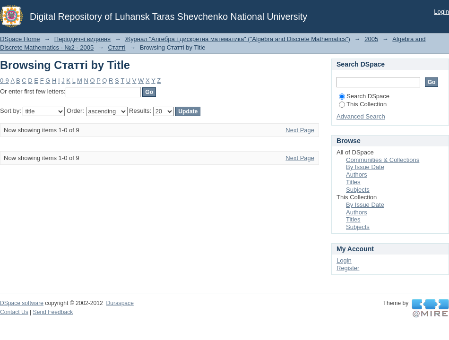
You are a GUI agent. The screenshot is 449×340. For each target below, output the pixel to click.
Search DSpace (364, 96)
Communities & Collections (382, 159)
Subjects (358, 189)
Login (441, 11)
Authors (356, 174)
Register (348, 268)
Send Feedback (53, 312)
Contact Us (14, 312)
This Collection (363, 104)
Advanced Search (361, 116)
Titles (353, 182)
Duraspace (119, 303)
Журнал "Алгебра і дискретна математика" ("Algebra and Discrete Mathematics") (237, 38)
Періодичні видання (82, 38)
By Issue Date (365, 166)
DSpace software (21, 303)
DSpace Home (20, 38)
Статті (116, 47)
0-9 (4, 80)
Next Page (299, 130)
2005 (371, 38)
